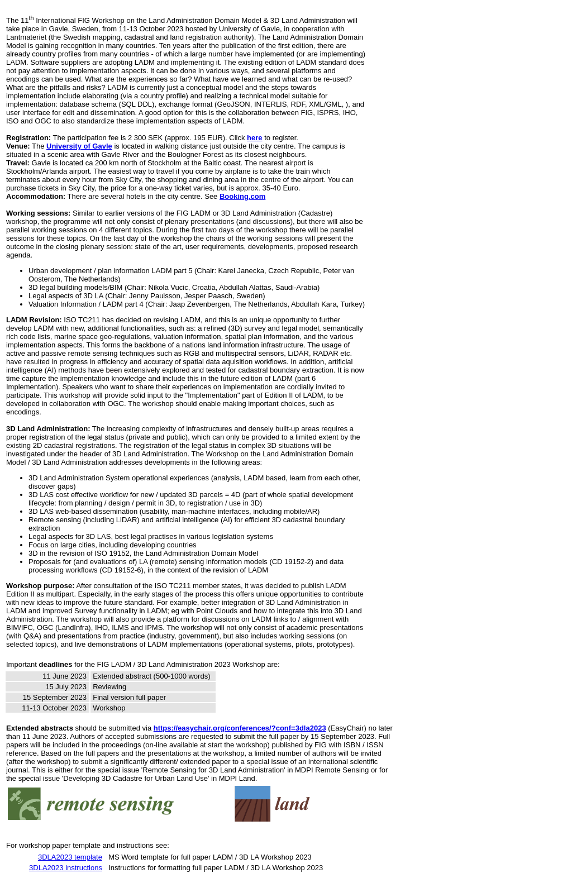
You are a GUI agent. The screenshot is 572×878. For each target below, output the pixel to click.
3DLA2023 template (70, 857)
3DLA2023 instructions (65, 867)
